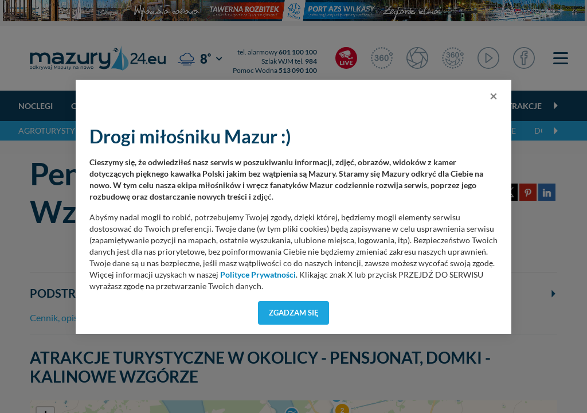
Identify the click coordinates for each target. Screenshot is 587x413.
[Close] (493, 96)
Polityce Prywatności (258, 274)
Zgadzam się (294, 312)
